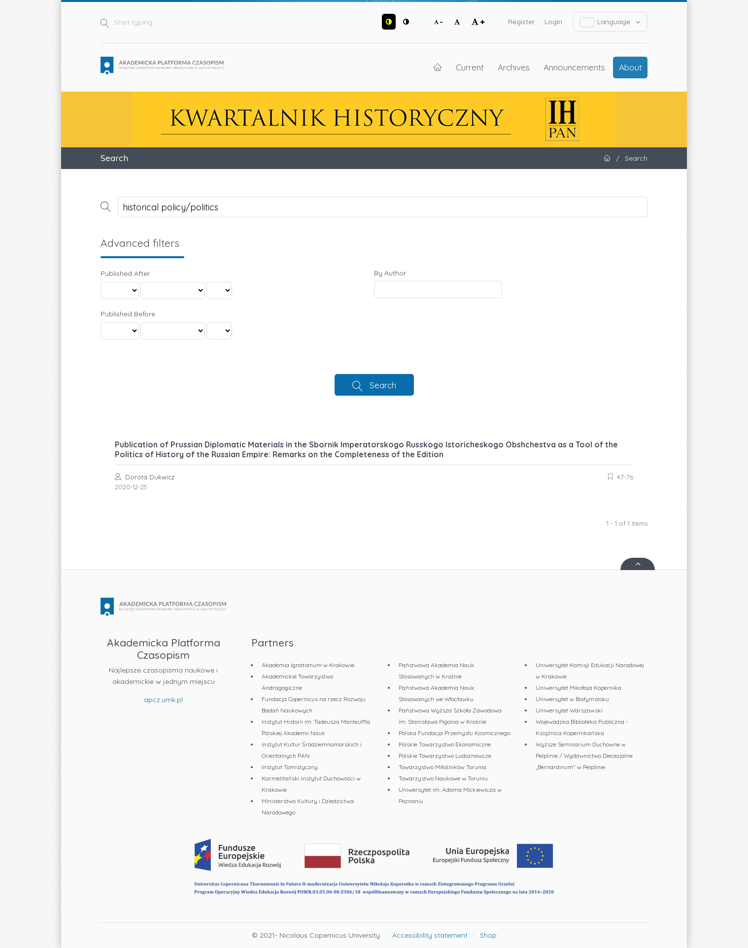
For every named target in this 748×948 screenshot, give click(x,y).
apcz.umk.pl (163, 699)
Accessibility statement (430, 935)
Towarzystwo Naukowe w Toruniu (443, 778)
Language (610, 22)
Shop (488, 935)
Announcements (574, 67)
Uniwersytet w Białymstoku (572, 699)
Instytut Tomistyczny (290, 767)
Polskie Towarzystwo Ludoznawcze (445, 755)
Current (470, 67)
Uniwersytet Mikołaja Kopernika (578, 687)
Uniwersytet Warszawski (569, 710)
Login (553, 21)
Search (383, 384)
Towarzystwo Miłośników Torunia (442, 767)
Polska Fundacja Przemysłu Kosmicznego (454, 733)
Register (521, 21)
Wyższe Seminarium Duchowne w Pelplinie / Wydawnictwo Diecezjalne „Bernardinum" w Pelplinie (584, 756)
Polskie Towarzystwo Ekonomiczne (445, 744)
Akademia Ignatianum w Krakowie (308, 665)
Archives (514, 67)
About (630, 67)
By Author (390, 273)
